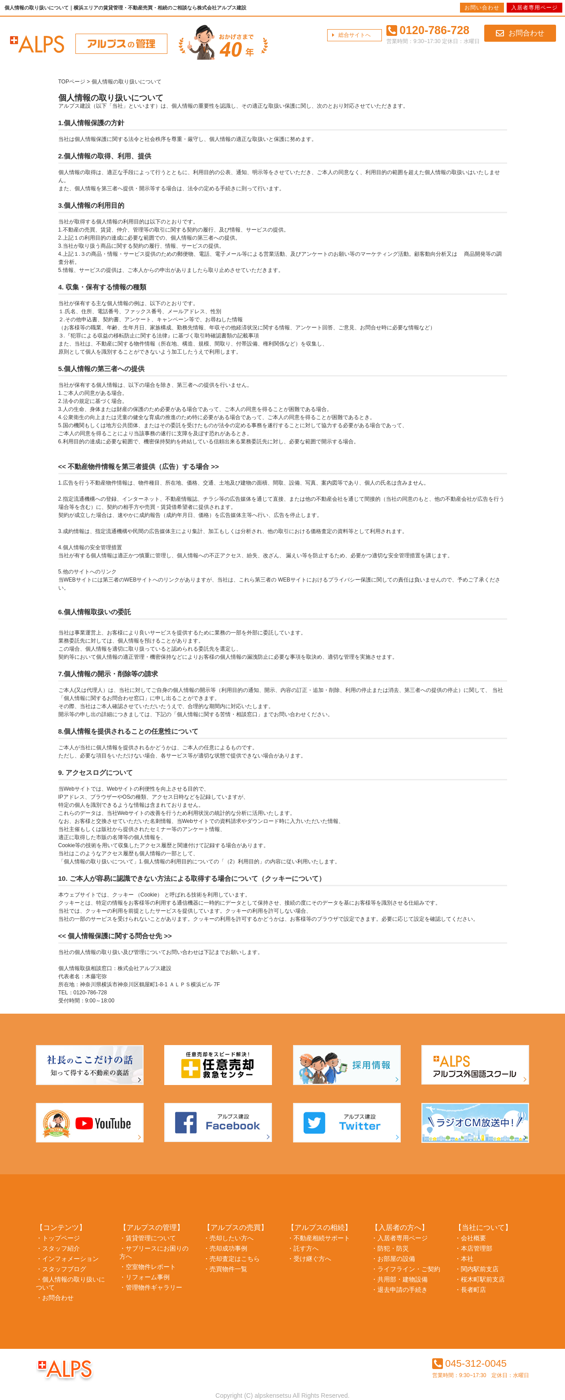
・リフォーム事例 (144, 1277)
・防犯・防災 (390, 1248)
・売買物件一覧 (225, 1269)
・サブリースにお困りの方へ (153, 1252)
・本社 (464, 1258)
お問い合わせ (481, 7)
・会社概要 (470, 1238)
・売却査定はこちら (231, 1258)
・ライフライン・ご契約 (405, 1269)
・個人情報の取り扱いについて (70, 1283)
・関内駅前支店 (477, 1269)
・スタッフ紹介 (58, 1248)
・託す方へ (303, 1248)
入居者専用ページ (534, 7)
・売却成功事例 (225, 1248)
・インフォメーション (67, 1258)
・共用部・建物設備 (399, 1279)
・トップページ (58, 1238)
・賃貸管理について (147, 1238)
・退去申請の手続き (399, 1289)
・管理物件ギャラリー (150, 1287)
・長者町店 (470, 1289)
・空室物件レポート (147, 1266)
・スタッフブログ (61, 1269)
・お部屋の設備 (393, 1258)
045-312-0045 (469, 1363)
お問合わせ (520, 33)
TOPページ (71, 82)
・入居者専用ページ (399, 1238)
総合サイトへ (354, 35)
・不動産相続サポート (318, 1238)
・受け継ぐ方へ (309, 1258)
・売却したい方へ (228, 1238)
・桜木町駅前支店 (480, 1279)
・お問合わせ (55, 1297)
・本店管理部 (473, 1248)
